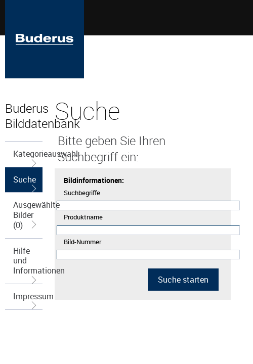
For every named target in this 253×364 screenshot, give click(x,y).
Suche (25, 183)
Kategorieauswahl (28, 157)
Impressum (28, 300)
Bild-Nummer (82, 241)
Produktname (83, 216)
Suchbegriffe (82, 192)
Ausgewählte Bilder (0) (28, 214)
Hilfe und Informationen (28, 264)
